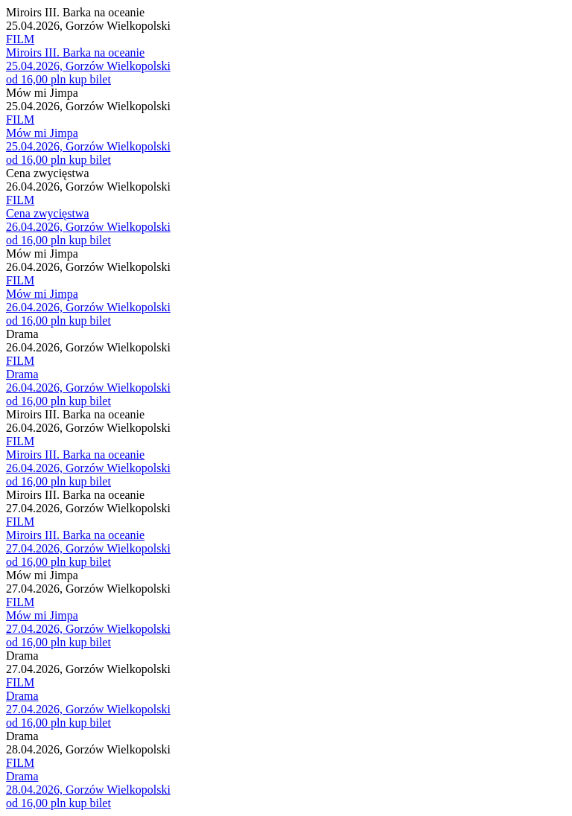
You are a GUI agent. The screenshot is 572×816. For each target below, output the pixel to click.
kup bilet (89, 79)
